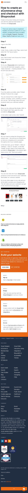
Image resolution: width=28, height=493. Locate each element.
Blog (2, 374)
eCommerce (16, 310)
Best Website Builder (15, 422)
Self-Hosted (13, 329)
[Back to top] (14, 488)
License (3, 377)
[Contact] (24, 489)
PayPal (9, 36)
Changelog (17, 374)
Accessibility (17, 355)
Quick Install (4, 367)
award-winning (5, 420)
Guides (16, 367)
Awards (3, 370)
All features (4, 360)
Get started (15, 267)
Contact (16, 411)
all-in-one (13, 429)
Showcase (17, 372)
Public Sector (18, 391)
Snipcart (14, 34)
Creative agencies (6, 394)
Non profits (4, 391)
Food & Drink (17, 387)
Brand (15, 406)
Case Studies (4, 372)
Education (17, 389)
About (2, 406)
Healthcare (17, 394)
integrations (6, 312)
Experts (16, 370)
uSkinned (8, 481)
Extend (3, 358)
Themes (16, 358)
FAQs (15, 377)
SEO (2, 353)
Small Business (5, 387)
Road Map (4, 411)
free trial (9, 280)
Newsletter (17, 408)
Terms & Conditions (5, 472)
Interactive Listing (19, 348)
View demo (5, 267)
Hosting (3, 355)
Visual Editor (20, 308)
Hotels (3, 389)
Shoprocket (12, 23)
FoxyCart (20, 34)
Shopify (9, 34)
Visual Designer (7, 295)
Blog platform (18, 353)
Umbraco (3, 379)
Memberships (5, 351)
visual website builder (7, 431)
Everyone (3, 398)
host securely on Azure (15, 325)
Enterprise (17, 396)
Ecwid (13, 36)
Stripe (4, 36)
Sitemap (3, 478)
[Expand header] (26, 2)
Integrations (17, 351)
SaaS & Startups (5, 396)
